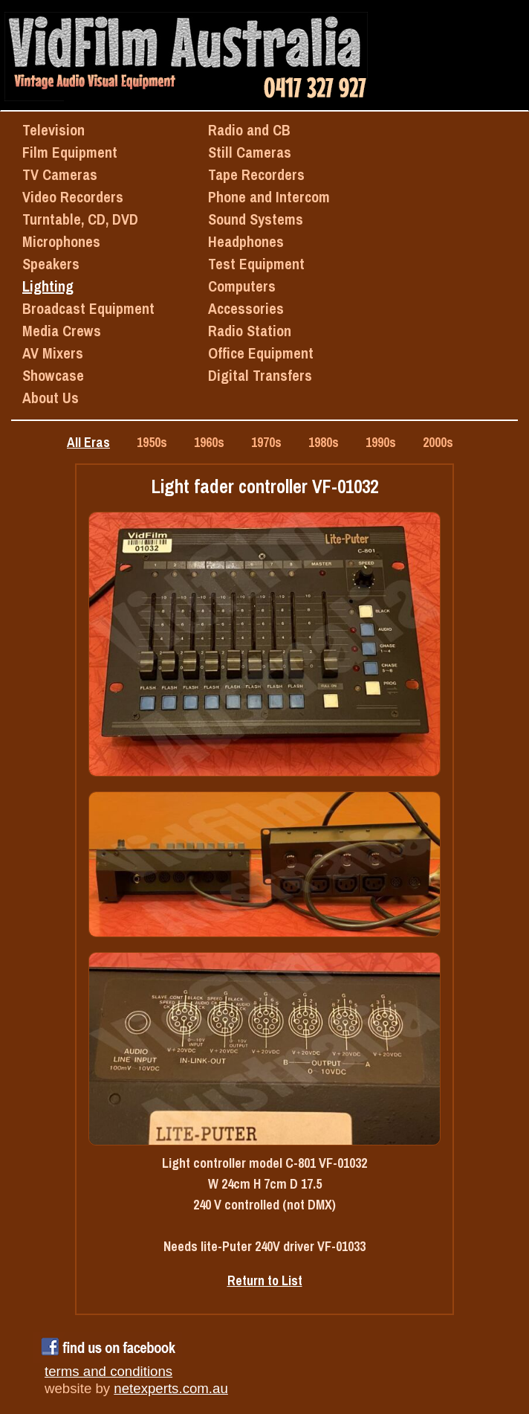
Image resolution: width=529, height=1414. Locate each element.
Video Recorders (72, 197)
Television (53, 130)
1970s (266, 442)
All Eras (88, 442)
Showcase (53, 375)
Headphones (246, 241)
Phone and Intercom (269, 197)
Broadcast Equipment (88, 308)
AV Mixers (52, 353)
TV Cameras (59, 174)
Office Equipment (261, 353)
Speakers (50, 264)
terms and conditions (108, 1371)
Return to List (264, 1280)
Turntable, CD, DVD (80, 219)
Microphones (61, 241)
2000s (438, 442)
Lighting (48, 286)
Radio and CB (249, 130)
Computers (242, 286)
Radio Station (249, 331)
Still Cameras (249, 152)
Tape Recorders (256, 174)
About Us (50, 398)
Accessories (246, 308)
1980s (323, 442)
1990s (381, 442)
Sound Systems (255, 219)
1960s (209, 442)
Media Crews (61, 331)
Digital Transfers (260, 375)
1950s (152, 442)
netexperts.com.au (170, 1388)
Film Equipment (69, 152)
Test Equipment (256, 264)
